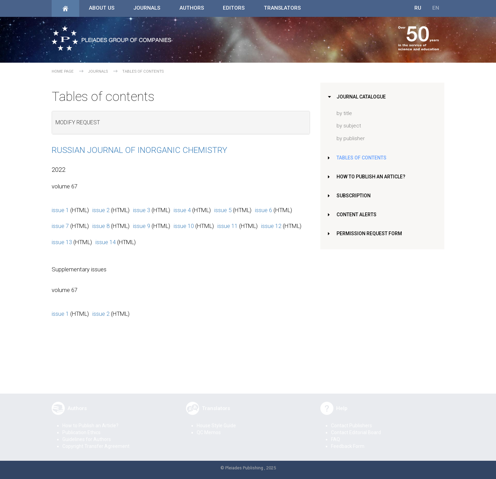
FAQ (335, 434)
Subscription (354, 195)
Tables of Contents (363, 157)
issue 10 (184, 225)
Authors (191, 8)
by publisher (351, 138)
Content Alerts (358, 214)
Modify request (77, 122)
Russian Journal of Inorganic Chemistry (139, 150)
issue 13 (62, 242)
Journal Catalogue (362, 97)
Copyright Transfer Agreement (96, 441)
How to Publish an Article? (373, 176)
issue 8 (101, 225)
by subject (349, 126)
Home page (63, 71)
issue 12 (271, 225)
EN (435, 8)
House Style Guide (216, 421)
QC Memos (209, 427)
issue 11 (227, 225)
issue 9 (141, 225)
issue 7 (60, 225)
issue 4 (182, 210)
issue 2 (101, 210)
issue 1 (60, 210)
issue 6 (263, 210)
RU (417, 8)
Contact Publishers (351, 421)
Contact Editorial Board (356, 427)
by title (344, 113)
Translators (282, 8)
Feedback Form (347, 441)
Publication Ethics (81, 427)
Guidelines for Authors (86, 434)
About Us (101, 8)
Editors (234, 8)
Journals (146, 8)
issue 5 (222, 210)
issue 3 (141, 210)
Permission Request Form (370, 233)
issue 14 (105, 242)
